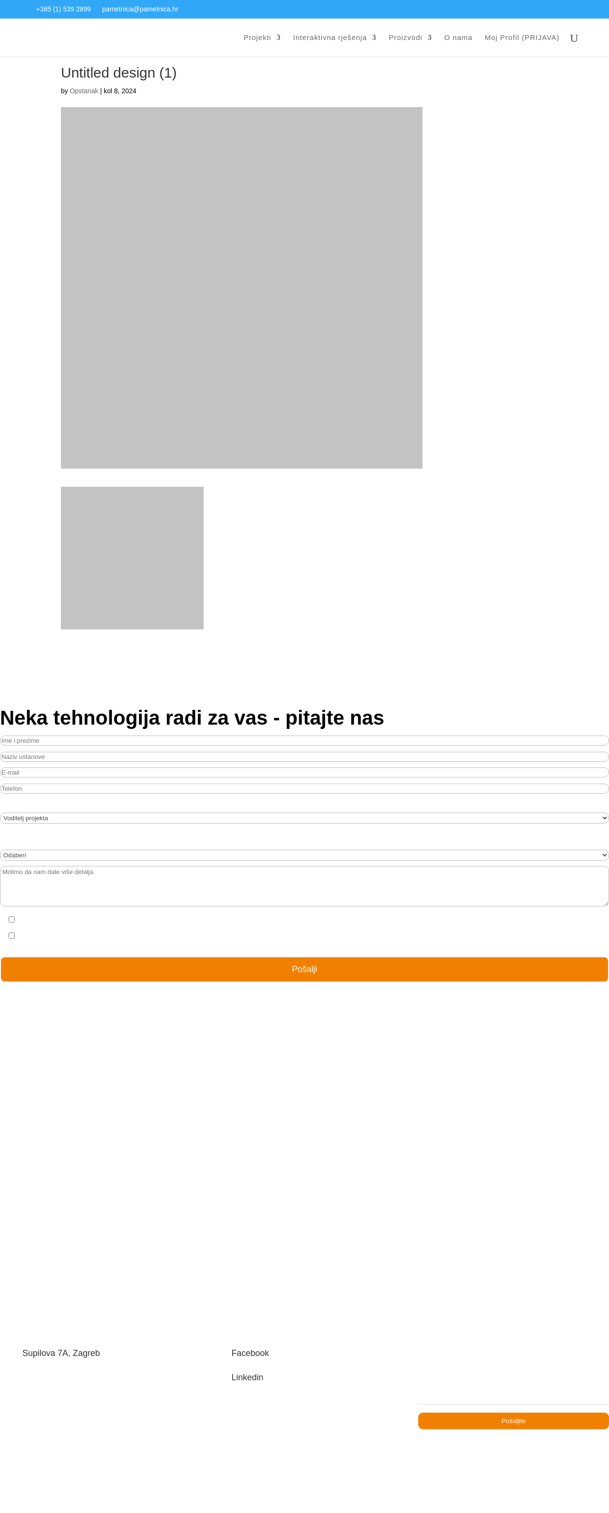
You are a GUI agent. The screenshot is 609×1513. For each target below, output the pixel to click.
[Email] (513, 1357)
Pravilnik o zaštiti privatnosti (165, 1439)
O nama (459, 38)
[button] (27, 1492)
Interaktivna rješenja (327, 38)
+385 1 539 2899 (52, 1371)
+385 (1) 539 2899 (64, 9)
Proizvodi (405, 38)
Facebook (255, 1319)
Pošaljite (513, 1384)
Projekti (252, 38)
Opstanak (84, 109)
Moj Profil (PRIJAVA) (522, 38)
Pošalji (304, 985)
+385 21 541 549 (51, 1396)
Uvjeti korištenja (463, 1439)
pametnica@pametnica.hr (143, 9)
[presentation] (217, 939)
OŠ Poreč (305, 1161)
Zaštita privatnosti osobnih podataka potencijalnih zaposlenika (324, 1439)
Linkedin (252, 1345)
